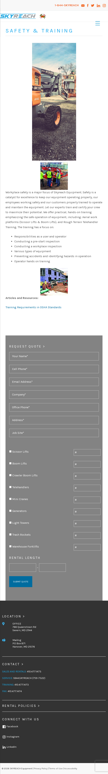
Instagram (10, 736)
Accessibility (70, 768)
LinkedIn (9, 746)
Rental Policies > (21, 706)
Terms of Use (56, 768)
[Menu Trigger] (98, 23)
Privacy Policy (40, 768)
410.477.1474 (15, 691)
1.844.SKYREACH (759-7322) (29, 678)
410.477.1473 (34, 671)
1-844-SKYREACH (67, 5)
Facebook (10, 726)
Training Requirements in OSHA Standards (33, 307)
